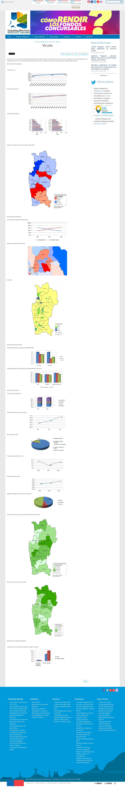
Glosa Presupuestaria (15, 734)
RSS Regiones (84, 54)
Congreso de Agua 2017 (16, 739)
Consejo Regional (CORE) (105, 704)
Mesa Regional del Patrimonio (41, 713)
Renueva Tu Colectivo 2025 (62, 722)
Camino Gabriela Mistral (105, 706)
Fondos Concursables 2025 (62, 704)
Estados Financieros (82, 719)
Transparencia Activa (104, 722)
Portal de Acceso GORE (105, 728)
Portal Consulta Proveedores (107, 730)
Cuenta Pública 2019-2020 (17, 711)
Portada (36, 41)
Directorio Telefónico (40, 783)
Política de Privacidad (52, 783)
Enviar (63, 54)
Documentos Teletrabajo (83, 732)
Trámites (78, 37)
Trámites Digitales (104, 724)
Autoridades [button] (54, 37)
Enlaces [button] (67, 37)
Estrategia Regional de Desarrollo (47, 41)
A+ (74, 54)
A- (78, 54)
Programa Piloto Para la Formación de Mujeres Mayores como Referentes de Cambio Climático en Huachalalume (85, 752)
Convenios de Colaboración (17, 732)
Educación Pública (103, 715)
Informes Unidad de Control (84, 706)
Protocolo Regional (104, 713)
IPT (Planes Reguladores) (83, 722)
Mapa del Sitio (30, 783)
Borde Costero (36, 702)
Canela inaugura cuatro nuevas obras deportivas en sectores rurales (103, 49)
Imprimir (69, 54)
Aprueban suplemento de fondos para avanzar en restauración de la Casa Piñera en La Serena (103, 67)
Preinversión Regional (16, 741)
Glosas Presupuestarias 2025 (18, 737)
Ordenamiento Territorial (39, 711)
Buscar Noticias (40, 37)
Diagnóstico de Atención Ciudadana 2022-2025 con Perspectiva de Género (84, 760)
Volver (85, 681)
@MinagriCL (98, 91)
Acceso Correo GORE (104, 726)
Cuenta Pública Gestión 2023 (18, 706)
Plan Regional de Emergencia (18, 713)
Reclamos (89, 37)
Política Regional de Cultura (84, 713)
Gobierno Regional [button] (23, 37)
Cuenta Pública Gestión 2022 (18, 709)
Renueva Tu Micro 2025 (61, 719)
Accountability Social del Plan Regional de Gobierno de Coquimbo (18, 722)
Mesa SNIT (35, 706)
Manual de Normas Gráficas (65, 783)
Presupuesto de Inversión (17, 730)
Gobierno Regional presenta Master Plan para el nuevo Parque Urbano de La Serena (103, 58)
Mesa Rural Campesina (38, 709)
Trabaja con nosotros (104, 702)
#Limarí (107, 96)
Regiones (58, 41)
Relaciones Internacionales (40, 704)
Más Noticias (103, 75)
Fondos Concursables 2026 (62, 702)
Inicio (9, 37)
